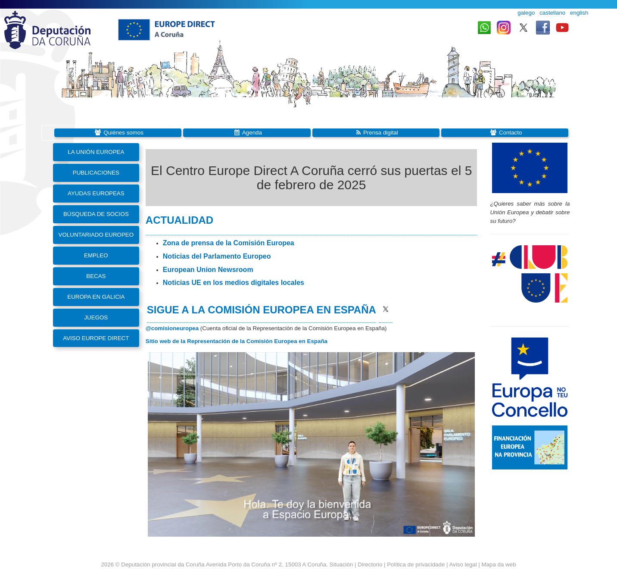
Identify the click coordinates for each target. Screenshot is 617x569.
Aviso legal (463, 564)
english (579, 12)
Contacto (510, 132)
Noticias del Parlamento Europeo (217, 256)
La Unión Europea (96, 152)
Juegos (96, 317)
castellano (552, 12)
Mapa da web (499, 564)
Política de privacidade (416, 564)
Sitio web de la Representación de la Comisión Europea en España (236, 341)
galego (526, 12)
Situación (341, 564)
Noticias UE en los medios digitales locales (233, 282)
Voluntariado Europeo (96, 234)
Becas (96, 276)
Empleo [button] (96, 255)
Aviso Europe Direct (96, 338)
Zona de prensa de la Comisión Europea (228, 243)
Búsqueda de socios (96, 214)
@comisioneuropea (172, 328)
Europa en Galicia (96, 297)
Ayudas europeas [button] (96, 193)
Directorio (371, 564)
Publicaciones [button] (96, 172)
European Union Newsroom (208, 269)
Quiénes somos (123, 132)
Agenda (252, 132)
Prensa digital (380, 132)
